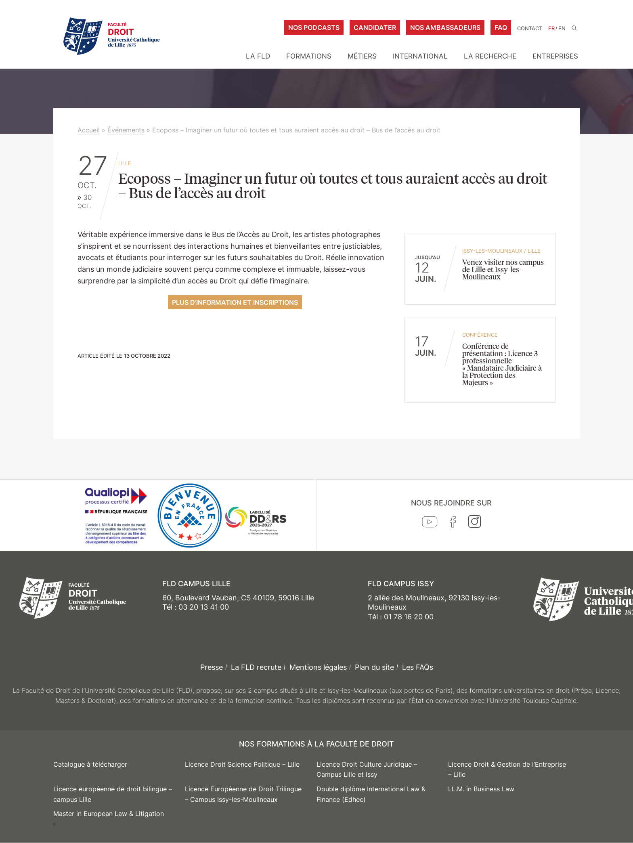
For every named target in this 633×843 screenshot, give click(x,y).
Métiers (362, 56)
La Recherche (490, 56)
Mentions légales (318, 667)
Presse (211, 667)
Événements (126, 130)
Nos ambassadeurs (445, 27)
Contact (529, 28)
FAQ (501, 27)
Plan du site (374, 667)
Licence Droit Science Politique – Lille (242, 764)
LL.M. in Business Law (481, 789)
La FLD (258, 56)
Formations (308, 56)
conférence (480, 334)
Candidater (375, 27)
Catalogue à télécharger (90, 764)
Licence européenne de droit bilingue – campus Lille (112, 794)
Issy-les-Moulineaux (492, 250)
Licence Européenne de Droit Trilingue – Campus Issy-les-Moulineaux (243, 794)
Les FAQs (417, 667)
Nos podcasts (314, 27)
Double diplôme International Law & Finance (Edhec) (370, 794)
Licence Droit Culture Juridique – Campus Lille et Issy (366, 769)
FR (551, 28)
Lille (124, 163)
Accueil (89, 130)
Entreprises (555, 56)
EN (562, 28)
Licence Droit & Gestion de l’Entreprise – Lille (507, 769)
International (420, 56)
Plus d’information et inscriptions (235, 302)
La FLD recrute (256, 667)
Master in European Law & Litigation (108, 813)
